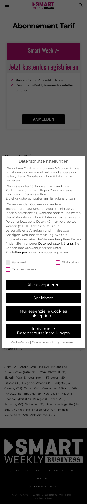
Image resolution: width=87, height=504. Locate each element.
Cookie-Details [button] (20, 337)
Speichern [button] (43, 293)
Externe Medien (21, 265)
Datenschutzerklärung (55, 239)
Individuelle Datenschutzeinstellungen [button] (43, 326)
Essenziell (16, 258)
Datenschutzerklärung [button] (45, 337)
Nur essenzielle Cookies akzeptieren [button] (43, 308)
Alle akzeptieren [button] (43, 280)
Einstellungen (16, 248)
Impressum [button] (68, 337)
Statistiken (67, 258)
